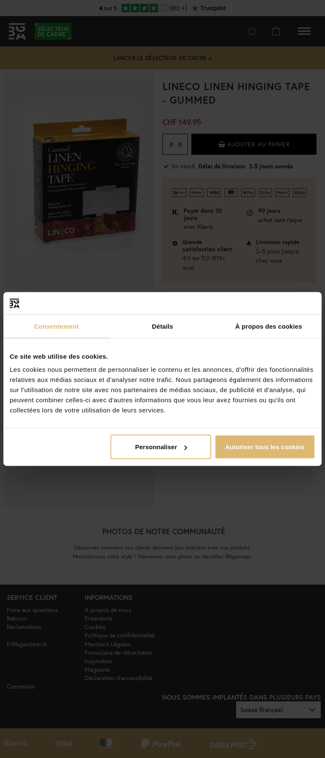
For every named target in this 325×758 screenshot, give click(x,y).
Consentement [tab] (56, 326)
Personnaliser (161, 446)
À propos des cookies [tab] (268, 326)
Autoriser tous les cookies (265, 446)
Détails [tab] (162, 326)
